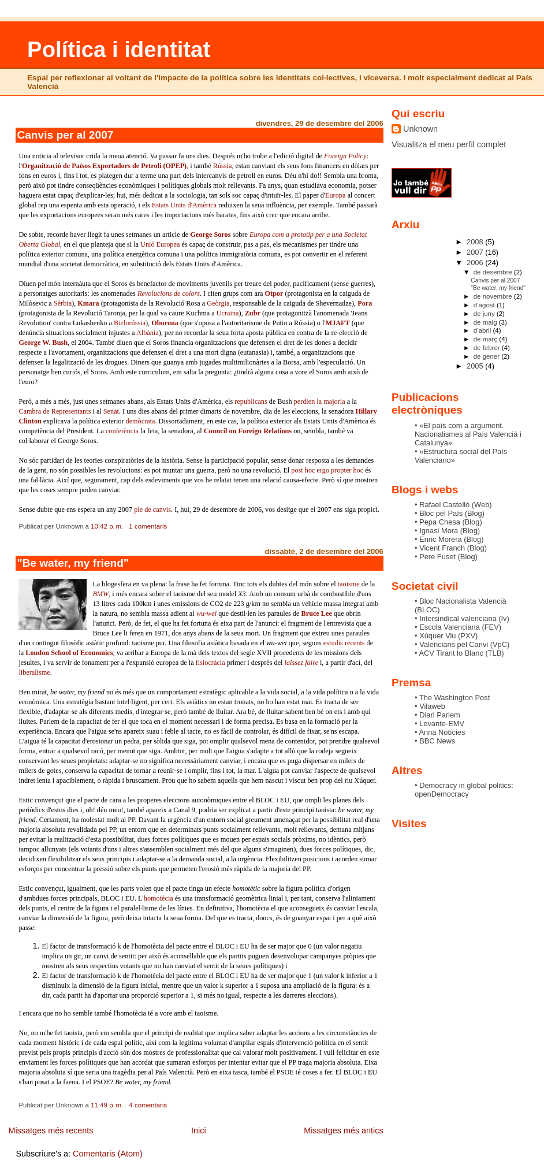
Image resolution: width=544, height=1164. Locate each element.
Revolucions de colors (168, 293)
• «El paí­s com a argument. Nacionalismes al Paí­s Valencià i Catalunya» (468, 434)
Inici (198, 1130)
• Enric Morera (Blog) (449, 539)
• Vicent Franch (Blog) (451, 548)
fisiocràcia (210, 663)
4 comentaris (148, 1105)
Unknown (420, 128)
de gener (487, 356)
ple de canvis (152, 509)
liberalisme (34, 672)
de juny (485, 313)
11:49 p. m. (107, 1105)
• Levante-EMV (439, 723)
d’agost (485, 305)
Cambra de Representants (54, 411)
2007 (476, 252)
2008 (476, 241)
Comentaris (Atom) (108, 1153)
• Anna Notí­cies (440, 732)
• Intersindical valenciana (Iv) (462, 618)
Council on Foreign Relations (248, 431)
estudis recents (344, 643)
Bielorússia (130, 323)
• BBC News (435, 741)
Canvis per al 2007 (65, 135)
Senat (111, 411)
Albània (147, 333)
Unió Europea (160, 244)
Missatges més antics (343, 1130)
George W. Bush (43, 343)
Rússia (222, 166)
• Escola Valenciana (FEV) (458, 627)
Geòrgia (218, 303)
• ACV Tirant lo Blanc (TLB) (459, 653)
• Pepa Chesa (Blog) (448, 522)
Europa (335, 195)
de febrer (488, 347)
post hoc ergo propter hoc (327, 470)
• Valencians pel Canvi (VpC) (462, 644)
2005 (476, 366)
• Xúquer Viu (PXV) (446, 635)
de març (487, 339)
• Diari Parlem (437, 715)
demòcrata (140, 421)
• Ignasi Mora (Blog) (447, 530)
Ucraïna (228, 313)
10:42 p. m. (107, 526)
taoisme (349, 584)
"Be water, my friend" (73, 563)
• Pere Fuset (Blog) (446, 556)
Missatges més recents (50, 1130)
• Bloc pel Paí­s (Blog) (450, 513)
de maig (486, 322)
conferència (122, 431)
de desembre (494, 272)
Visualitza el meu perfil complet (449, 144)
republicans (250, 401)
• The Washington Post (452, 697)
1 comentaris (148, 526)
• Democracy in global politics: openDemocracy (464, 789)
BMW (100, 594)
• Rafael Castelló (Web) (453, 504)
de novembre (494, 296)
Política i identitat (118, 49)
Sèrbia (63, 303)
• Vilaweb (430, 706)
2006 (476, 262)
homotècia (158, 898)
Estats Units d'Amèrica (184, 205)
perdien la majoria (319, 401)
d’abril (483, 330)
